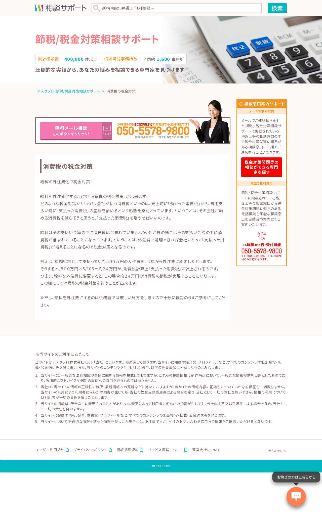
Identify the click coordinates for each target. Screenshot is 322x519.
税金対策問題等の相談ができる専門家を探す (262, 167)
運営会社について (206, 450)
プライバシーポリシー (91, 450)
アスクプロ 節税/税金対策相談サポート (68, 91)
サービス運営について (165, 450)
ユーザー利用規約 (50, 450)
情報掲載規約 (128, 450)
